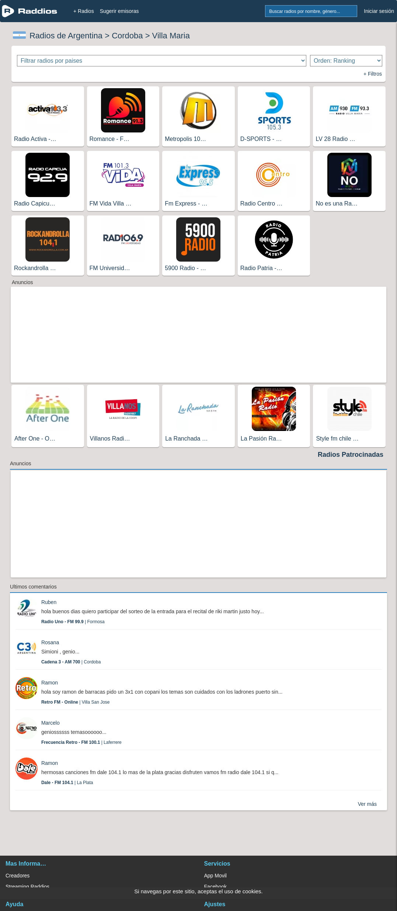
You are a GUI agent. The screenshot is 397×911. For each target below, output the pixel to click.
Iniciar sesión (379, 11)
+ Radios (83, 11)
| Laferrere (81, 742)
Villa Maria (171, 35)
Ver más (367, 804)
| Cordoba (71, 662)
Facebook (215, 887)
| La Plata (67, 782)
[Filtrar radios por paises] (161, 60)
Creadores (17, 876)
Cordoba (127, 35)
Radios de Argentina (65, 35)
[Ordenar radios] (346, 60)
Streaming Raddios (27, 887)
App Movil (215, 876)
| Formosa (73, 621)
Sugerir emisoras (119, 11)
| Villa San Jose (75, 702)
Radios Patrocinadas (350, 454)
